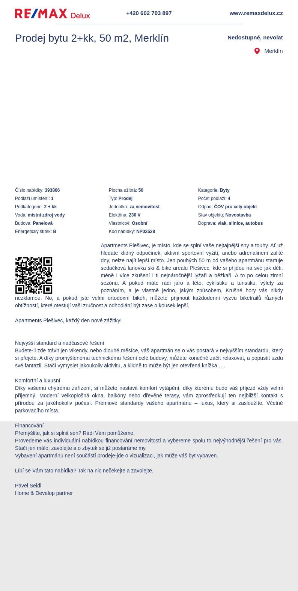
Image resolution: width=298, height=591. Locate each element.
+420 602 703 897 (149, 13)
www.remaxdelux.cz (256, 13)
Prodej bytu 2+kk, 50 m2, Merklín (92, 38)
